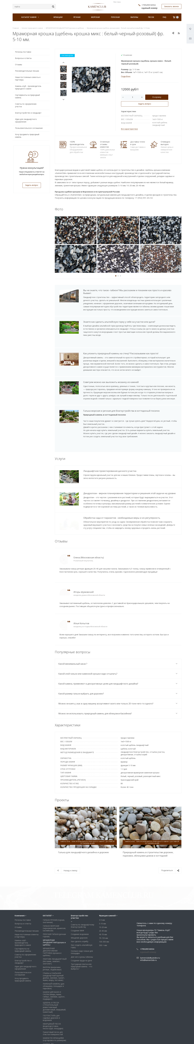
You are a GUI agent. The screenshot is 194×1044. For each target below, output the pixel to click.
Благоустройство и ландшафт (28, 113)
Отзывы (18, 64)
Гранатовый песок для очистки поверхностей (53, 1005)
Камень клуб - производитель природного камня (28, 87)
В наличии (128, 55)
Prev (63, 63)
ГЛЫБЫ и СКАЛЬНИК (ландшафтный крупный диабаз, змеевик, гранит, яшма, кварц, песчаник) (54, 948)
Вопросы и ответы (23, 58)
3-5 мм (102, 892)
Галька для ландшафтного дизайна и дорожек (83, 847)
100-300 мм (104, 913)
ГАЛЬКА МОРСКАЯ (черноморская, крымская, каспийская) (54, 900)
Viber (164, 1038)
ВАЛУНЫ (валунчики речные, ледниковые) (52, 940)
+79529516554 (149, 5)
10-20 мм (103, 899)
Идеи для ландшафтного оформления (26, 120)
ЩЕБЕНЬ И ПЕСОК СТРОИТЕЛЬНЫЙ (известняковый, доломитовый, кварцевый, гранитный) (54, 979)
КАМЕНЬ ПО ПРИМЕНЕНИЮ (49, 1017)
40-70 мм (103, 906)
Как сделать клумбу (79, 913)
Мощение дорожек (79, 910)
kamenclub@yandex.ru (150, 929)
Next (63, 100)
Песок (151, 17)
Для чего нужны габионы (82, 929)
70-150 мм (103, 910)
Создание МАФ (77, 902)
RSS (178, 33)
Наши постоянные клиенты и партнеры (27, 78)
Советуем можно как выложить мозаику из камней (111, 382)
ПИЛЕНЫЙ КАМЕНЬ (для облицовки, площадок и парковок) (53, 958)
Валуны (134, 17)
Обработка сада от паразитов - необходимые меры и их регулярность (121, 513)
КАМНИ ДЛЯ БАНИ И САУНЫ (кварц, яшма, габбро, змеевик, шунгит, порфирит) (54, 967)
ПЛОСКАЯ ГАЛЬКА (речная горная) (54, 907)
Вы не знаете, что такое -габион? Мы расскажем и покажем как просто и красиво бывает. (127, 292)
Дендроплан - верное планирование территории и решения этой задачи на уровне (129, 489)
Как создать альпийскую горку (81, 918)
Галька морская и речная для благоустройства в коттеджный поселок (121, 410)
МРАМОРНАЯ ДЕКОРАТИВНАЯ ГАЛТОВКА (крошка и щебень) (52, 924)
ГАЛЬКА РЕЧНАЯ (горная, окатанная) (54, 893)
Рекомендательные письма (27, 71)
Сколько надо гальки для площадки (82, 924)
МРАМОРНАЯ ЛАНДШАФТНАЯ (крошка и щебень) (54, 914)
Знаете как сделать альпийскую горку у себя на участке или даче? (119, 321)
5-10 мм (102, 895)
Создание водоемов (80, 906)
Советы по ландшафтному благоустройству (82, 897)
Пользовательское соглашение (29, 128)
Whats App (170, 1038)
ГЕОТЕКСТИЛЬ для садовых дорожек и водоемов (51, 989)
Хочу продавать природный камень (27, 135)
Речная (76, 17)
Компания (20, 887)
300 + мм (103, 917)
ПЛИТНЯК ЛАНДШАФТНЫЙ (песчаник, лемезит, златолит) (55, 933)
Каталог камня (30, 17)
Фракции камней (107, 887)
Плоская (115, 17)
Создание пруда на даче (81, 932)
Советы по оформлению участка (26, 105)
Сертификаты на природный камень (27, 96)
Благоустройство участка (79, 888)
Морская (95, 17)
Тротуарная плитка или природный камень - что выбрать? (81, 938)
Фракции (58, 17)
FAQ (164, 17)
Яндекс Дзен (176, 1038)
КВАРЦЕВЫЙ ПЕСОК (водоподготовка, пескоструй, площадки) (53, 998)
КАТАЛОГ (47, 887)
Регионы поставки (23, 52)
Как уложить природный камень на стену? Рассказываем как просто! (120, 353)
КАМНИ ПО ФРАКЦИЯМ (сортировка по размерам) (54, 1011)
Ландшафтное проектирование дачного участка (109, 470)
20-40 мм (103, 903)
